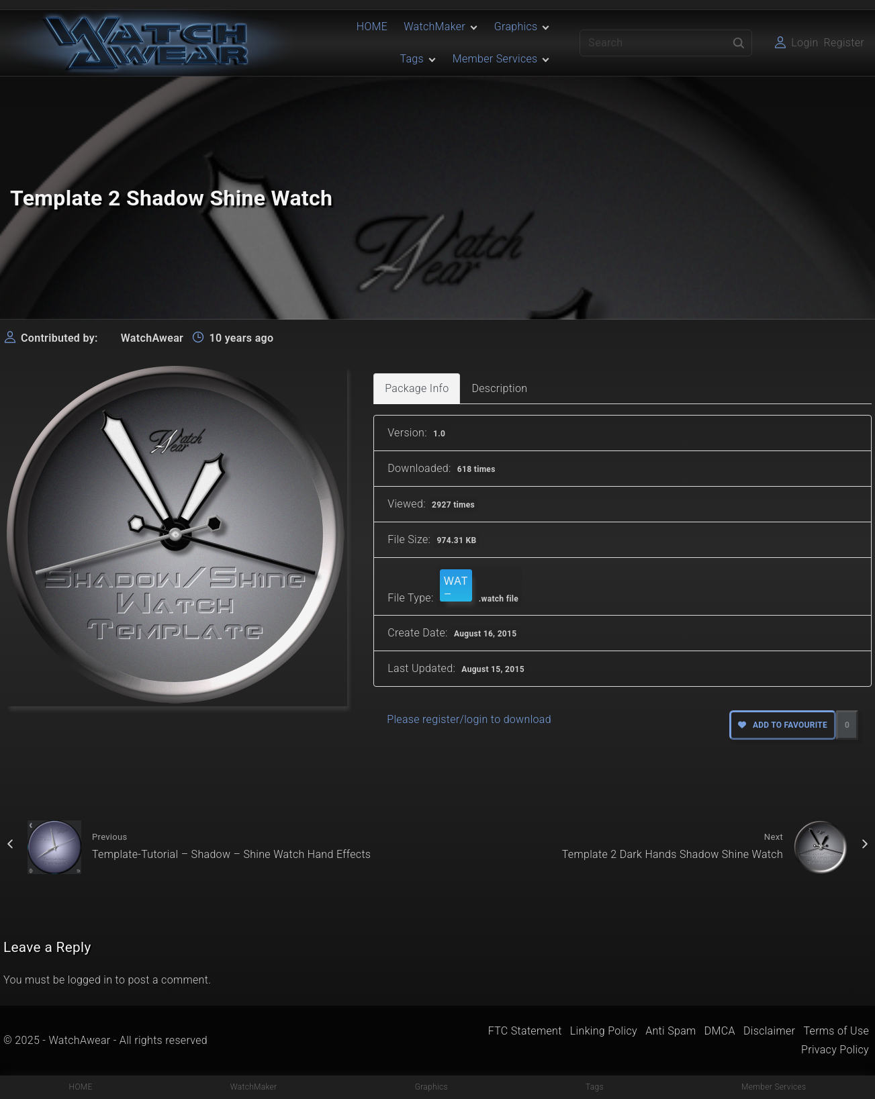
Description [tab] (499, 388)
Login (804, 42)
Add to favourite (782, 725)
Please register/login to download (469, 719)
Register (844, 42)
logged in (90, 979)
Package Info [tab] (417, 388)
